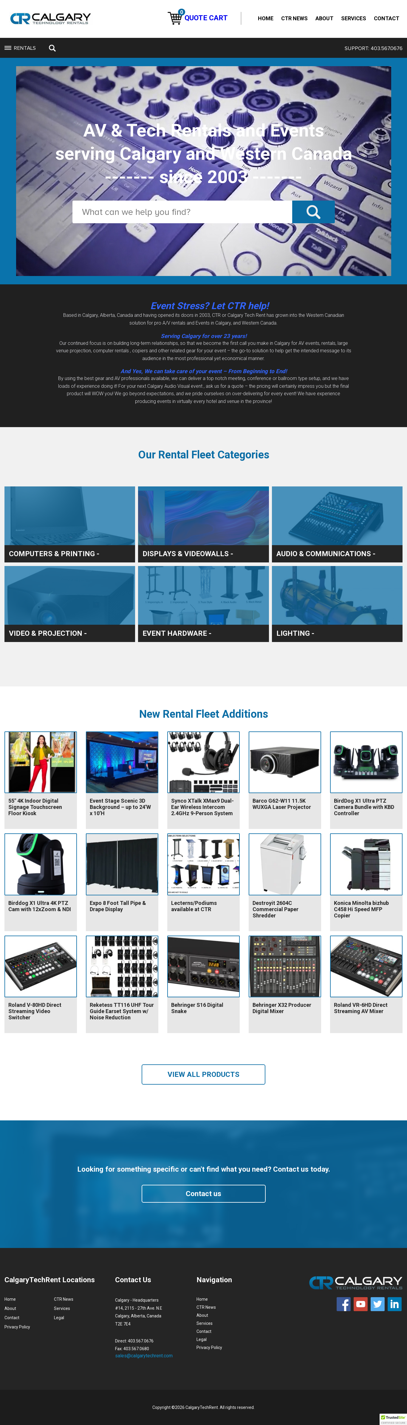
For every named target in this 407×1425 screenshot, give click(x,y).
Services (353, 18)
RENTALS (20, 48)
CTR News (294, 18)
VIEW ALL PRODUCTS (203, 1074)
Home (265, 18)
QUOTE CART (198, 18)
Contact (386, 18)
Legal (59, 1317)
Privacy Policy (17, 1327)
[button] (393, 1419)
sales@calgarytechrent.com (144, 1356)
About (324, 18)
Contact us (203, 1194)
